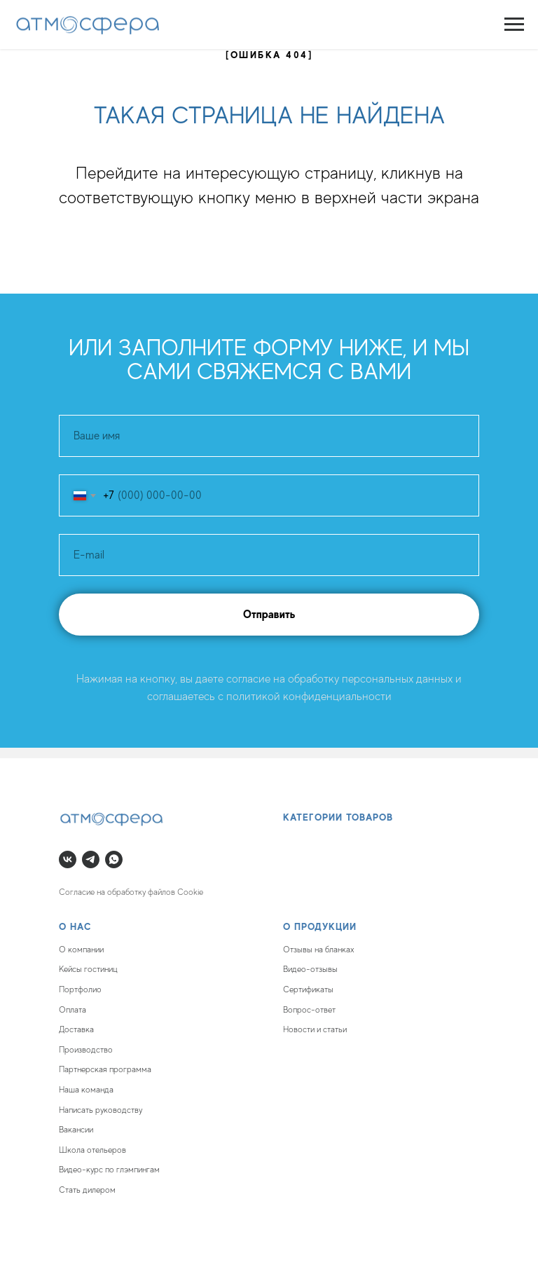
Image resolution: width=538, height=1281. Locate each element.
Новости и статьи (315, 1029)
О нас (75, 926)
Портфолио (80, 989)
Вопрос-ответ (309, 1010)
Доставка (76, 1029)
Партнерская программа (105, 1069)
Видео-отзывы (310, 969)
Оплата (72, 1010)
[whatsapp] (114, 859)
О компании (81, 949)
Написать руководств (99, 1110)
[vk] (67, 859)
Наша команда (86, 1090)
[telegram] (90, 859)
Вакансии (76, 1130)
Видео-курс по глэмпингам (109, 1169)
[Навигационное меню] (514, 25)
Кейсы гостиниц (88, 969)
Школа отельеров (92, 1150)
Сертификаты (308, 989)
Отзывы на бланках (318, 949)
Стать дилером (87, 1190)
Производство (86, 1050)
